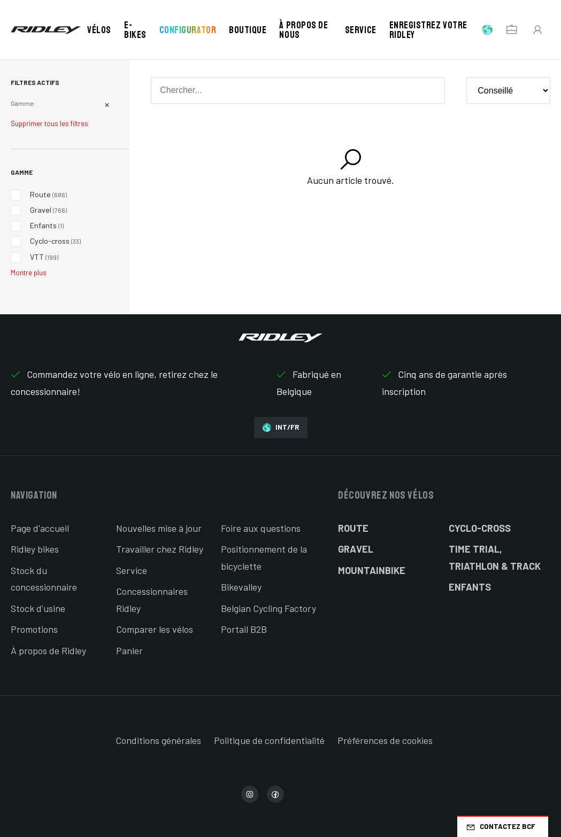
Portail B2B (244, 629)
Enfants (470, 587)
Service (360, 30)
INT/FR (281, 427)
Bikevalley (241, 587)
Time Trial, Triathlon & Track (495, 557)
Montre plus (29, 272)
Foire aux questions (261, 528)
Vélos (99, 30)
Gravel (355, 549)
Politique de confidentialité (269, 740)
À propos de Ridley (48, 650)
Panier (129, 650)
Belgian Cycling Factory (268, 608)
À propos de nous (303, 30)
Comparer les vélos (154, 629)
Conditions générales (158, 740)
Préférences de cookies (385, 740)
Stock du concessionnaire (44, 578)
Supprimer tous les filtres (49, 123)
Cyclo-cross (480, 528)
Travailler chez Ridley (159, 549)
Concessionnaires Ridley (152, 599)
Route (353, 528)
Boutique (247, 30)
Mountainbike (371, 570)
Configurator (187, 30)
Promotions (34, 629)
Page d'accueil (40, 528)
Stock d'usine (38, 608)
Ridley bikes (35, 549)
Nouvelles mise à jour (159, 528)
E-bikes (135, 30)
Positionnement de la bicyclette (264, 557)
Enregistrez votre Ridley (428, 30)
